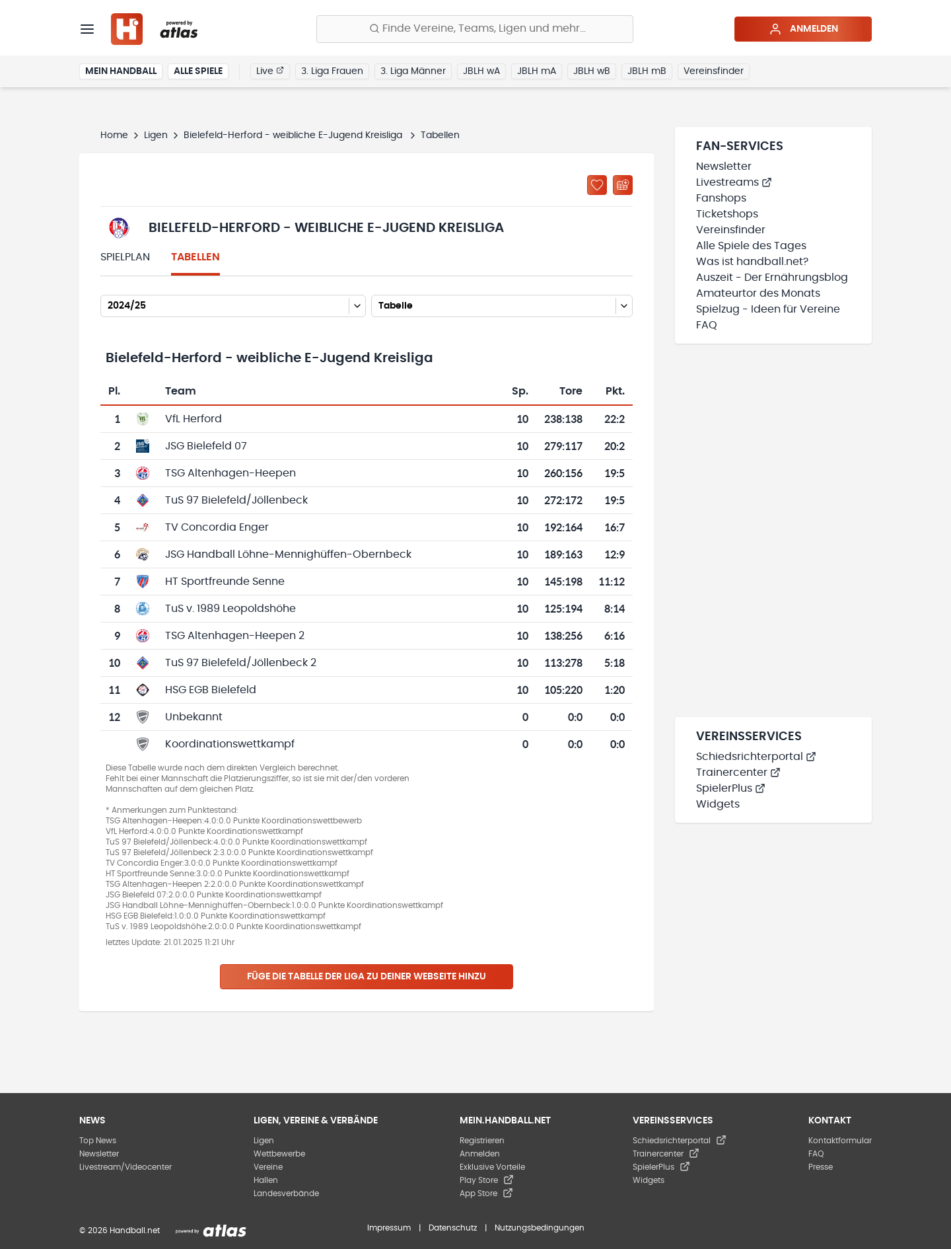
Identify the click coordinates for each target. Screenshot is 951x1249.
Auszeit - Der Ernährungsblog (772, 277)
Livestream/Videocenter (125, 1167)
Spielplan (125, 257)
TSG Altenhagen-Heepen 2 (234, 635)
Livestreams (734, 182)
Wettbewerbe (279, 1154)
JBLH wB (591, 71)
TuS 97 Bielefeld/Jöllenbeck (236, 500)
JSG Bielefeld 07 (206, 446)
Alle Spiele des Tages (751, 246)
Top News (97, 1141)
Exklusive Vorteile (492, 1167)
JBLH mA (536, 71)
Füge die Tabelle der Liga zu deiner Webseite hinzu (366, 976)
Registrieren (482, 1141)
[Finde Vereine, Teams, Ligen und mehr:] (474, 29)
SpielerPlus (730, 788)
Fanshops (721, 198)
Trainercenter (738, 772)
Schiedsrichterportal (756, 757)
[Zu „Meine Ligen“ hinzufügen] (597, 185)
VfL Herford (193, 419)
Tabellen (195, 257)
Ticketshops (727, 214)
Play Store (487, 1180)
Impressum (389, 1228)
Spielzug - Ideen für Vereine (768, 309)
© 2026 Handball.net (119, 1230)
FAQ (706, 325)
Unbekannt (194, 717)
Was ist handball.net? (752, 261)
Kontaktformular (840, 1141)
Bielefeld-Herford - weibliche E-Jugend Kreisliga (294, 135)
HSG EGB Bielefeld (210, 690)
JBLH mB (646, 71)
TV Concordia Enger (217, 527)
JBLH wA (481, 71)
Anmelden (803, 29)
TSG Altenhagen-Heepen (230, 473)
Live (270, 70)
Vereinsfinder (714, 71)
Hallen (266, 1180)
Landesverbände (286, 1193)
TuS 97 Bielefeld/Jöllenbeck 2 (240, 663)
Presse (820, 1167)
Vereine (268, 1167)
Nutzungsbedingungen (539, 1228)
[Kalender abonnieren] (623, 185)
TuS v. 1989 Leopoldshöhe (230, 608)
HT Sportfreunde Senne (225, 581)
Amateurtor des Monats (758, 293)
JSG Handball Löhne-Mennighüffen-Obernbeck (288, 554)
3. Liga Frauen (332, 71)
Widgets (718, 804)
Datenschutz (453, 1228)
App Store (486, 1193)
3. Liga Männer (413, 71)
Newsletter (724, 166)
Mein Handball (121, 71)
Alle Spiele (198, 71)
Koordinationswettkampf (230, 744)
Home (114, 135)
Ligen (156, 135)
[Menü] (87, 29)
